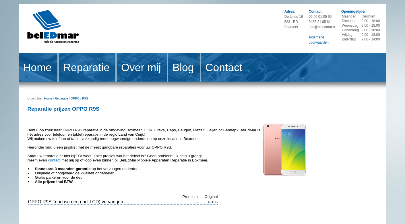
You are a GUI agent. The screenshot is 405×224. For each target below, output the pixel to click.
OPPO (75, 98)
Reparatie (86, 67)
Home (37, 67)
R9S (85, 98)
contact (54, 160)
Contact (224, 67)
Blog (183, 67)
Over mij (141, 67)
